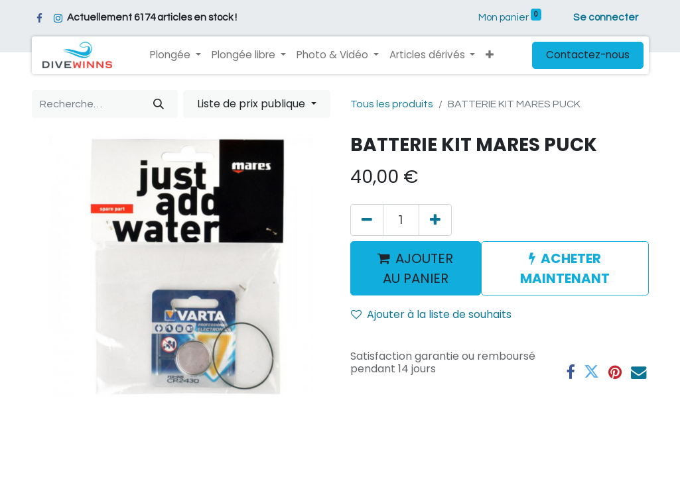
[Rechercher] (158, 104)
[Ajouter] (435, 220)
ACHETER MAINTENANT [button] (565, 268)
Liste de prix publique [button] (252, 103)
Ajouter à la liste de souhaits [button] (431, 314)
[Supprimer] (366, 220)
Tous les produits (391, 104)
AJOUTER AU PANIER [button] (415, 268)
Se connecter (605, 18)
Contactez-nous (588, 55)
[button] (489, 55)
